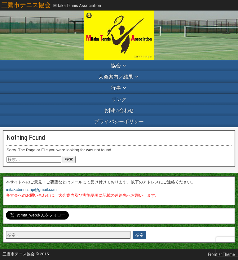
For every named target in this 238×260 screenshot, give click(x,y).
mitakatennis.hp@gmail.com (31, 189)
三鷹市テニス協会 (26, 5)
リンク (119, 99)
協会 (116, 66)
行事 (116, 88)
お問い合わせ (119, 110)
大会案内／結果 (116, 77)
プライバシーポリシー (119, 121)
